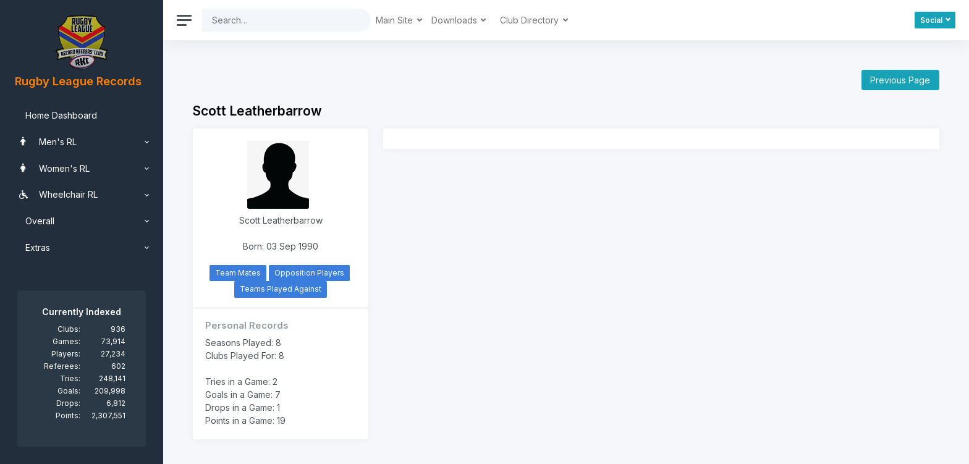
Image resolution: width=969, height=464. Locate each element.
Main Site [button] (395, 20)
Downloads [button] (455, 20)
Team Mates (238, 272)
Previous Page (900, 80)
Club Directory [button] (530, 20)
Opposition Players (309, 272)
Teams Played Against (280, 288)
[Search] (277, 20)
